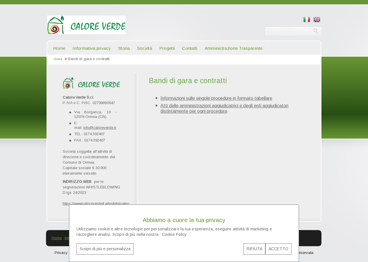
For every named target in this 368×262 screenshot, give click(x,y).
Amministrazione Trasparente (234, 48)
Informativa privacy (91, 48)
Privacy (61, 252)
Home (59, 48)
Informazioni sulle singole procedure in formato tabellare (216, 98)
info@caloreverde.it (99, 127)
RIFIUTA (254, 248)
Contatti (189, 48)
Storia (124, 48)
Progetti (167, 48)
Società (144, 48)
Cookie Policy (174, 234)
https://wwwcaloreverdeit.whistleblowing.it (98, 203)
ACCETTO (278, 248)
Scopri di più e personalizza (105, 248)
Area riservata (301, 252)
